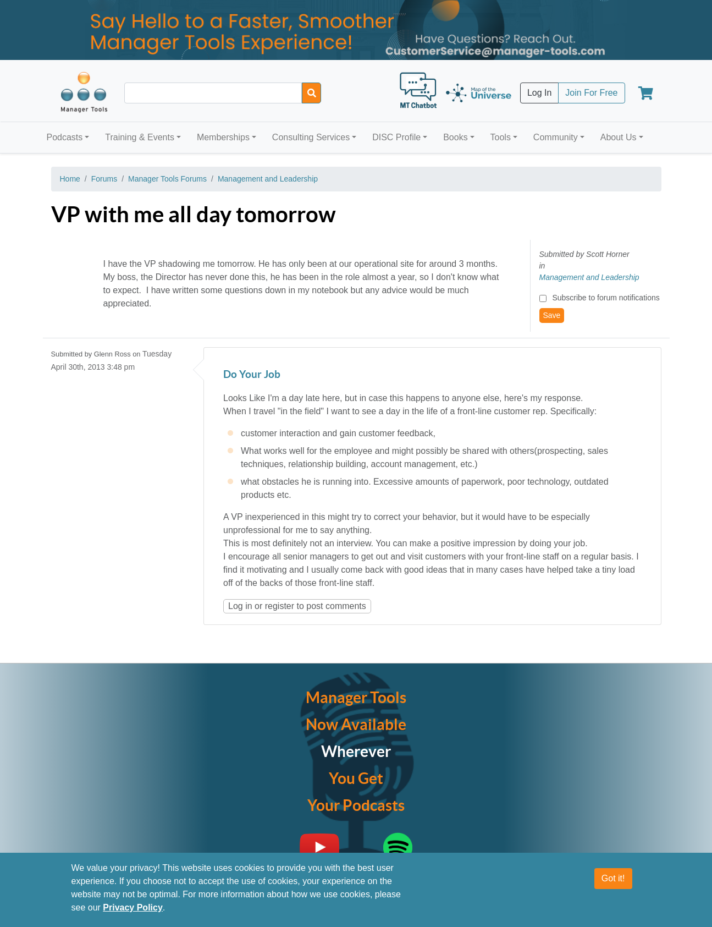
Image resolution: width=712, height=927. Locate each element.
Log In (539, 92)
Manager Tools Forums (167, 178)
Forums (104, 178)
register (279, 606)
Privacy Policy (133, 907)
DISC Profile (396, 137)
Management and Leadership (268, 178)
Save (552, 315)
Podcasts (65, 137)
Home (70, 178)
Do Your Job (251, 375)
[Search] (311, 93)
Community (555, 137)
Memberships (223, 137)
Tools (500, 137)
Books (455, 137)
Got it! (613, 878)
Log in (240, 606)
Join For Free (591, 92)
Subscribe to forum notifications (605, 297)
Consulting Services (311, 137)
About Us (618, 137)
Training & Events (139, 137)
